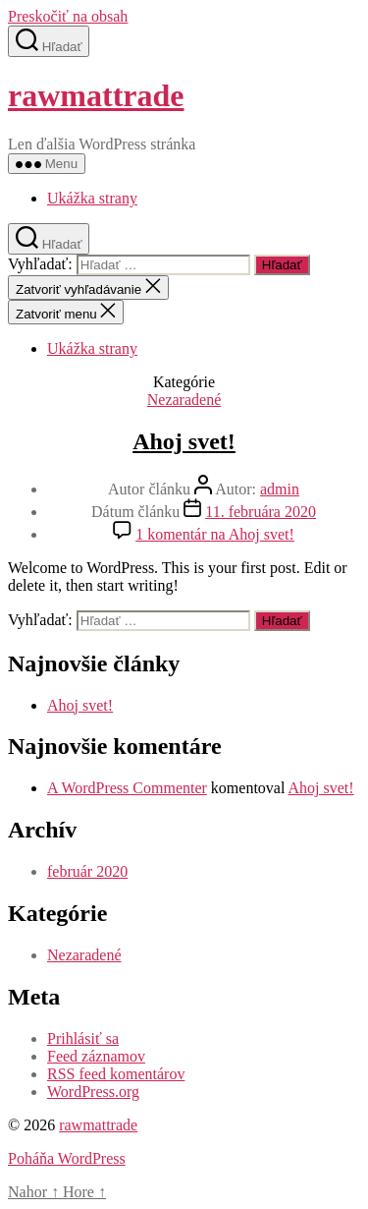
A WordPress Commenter (127, 787)
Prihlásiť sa (83, 1038)
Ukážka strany (92, 198)
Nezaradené (184, 399)
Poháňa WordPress (67, 1158)
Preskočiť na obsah (68, 16)
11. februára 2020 (260, 511)
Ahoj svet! (184, 441)
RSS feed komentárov (115, 1073)
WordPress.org (93, 1091)
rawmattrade (96, 95)
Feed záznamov (96, 1056)
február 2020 (87, 871)
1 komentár (214, 534)
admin (279, 489)
